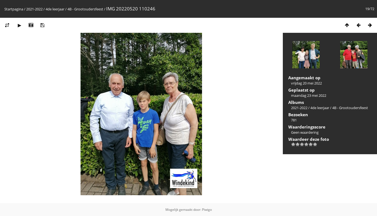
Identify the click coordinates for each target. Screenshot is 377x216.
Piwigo (207, 209)
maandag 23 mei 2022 (308, 95)
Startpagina (13, 9)
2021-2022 (34, 9)
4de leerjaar (55, 9)
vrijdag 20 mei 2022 (306, 83)
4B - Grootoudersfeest (85, 9)
